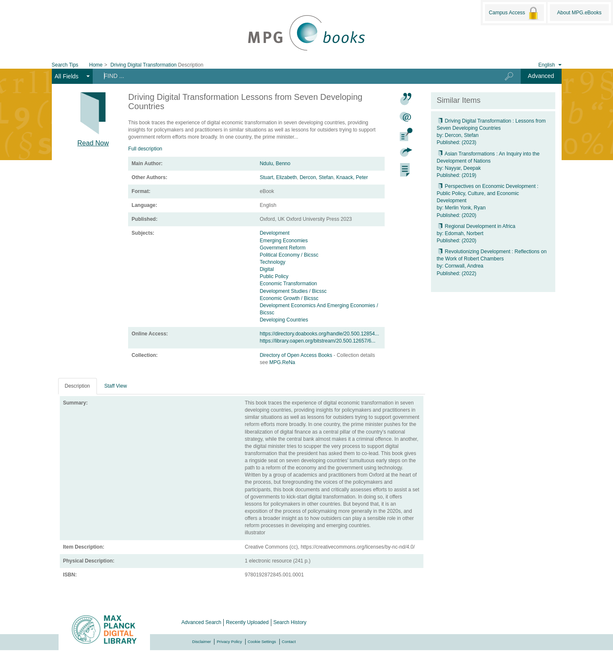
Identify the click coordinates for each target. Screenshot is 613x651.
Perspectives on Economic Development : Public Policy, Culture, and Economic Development (487, 193)
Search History (290, 622)
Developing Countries (284, 320)
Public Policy (274, 276)
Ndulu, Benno (275, 163)
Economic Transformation (288, 284)
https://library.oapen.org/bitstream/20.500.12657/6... (317, 341)
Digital (266, 269)
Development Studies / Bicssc (293, 291)
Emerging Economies (284, 241)
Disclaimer (201, 641)
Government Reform (282, 248)
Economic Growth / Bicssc (289, 298)
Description (77, 386)
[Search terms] (292, 76)
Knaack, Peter (352, 177)
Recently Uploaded (247, 622)
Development (274, 233)
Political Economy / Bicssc (289, 255)
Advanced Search (202, 622)
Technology (272, 262)
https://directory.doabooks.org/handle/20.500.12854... (319, 334)
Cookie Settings (262, 641)
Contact (289, 641)
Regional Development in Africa (476, 226)
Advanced (541, 75)
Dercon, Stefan (316, 177)
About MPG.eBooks (579, 13)
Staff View (115, 386)
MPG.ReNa (282, 362)
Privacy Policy (229, 641)
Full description (145, 149)
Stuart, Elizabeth (278, 177)
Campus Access (514, 13)
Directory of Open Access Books (296, 355)
